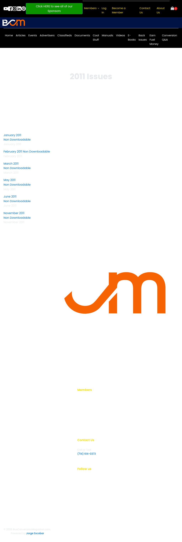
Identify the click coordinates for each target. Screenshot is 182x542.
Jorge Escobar (35, 533)
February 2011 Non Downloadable (27, 151)
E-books (82, 428)
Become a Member (118, 10)
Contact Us (145, 10)
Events (32, 35)
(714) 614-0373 (86, 454)
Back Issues (142, 37)
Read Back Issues (88, 411)
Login (80, 399)
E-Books (132, 37)
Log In (104, 10)
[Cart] (174, 8)
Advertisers (47, 35)
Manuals (107, 35)
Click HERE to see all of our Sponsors (54, 8)
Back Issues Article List (91, 417)
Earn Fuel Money (153, 39)
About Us (161, 10)
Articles (21, 35)
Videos (120, 35)
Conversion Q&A (169, 37)
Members (90, 8)
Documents (82, 35)
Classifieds (64, 35)
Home (9, 35)
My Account (84, 423)
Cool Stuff (96, 37)
